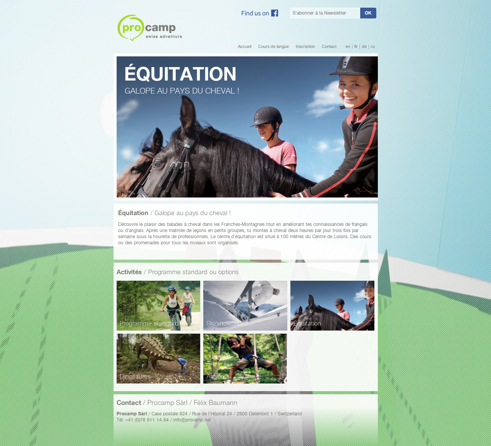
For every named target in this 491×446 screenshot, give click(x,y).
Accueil (244, 46)
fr (356, 46)
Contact (329, 46)
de (364, 46)
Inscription (305, 46)
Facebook (260, 13)
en (348, 46)
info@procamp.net (192, 420)
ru (373, 46)
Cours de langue (273, 46)
